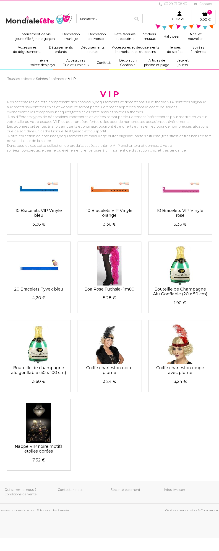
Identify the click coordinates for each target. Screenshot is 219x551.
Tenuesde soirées (175, 49)
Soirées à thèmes (50, 79)
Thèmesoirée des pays (42, 62)
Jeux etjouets (183, 62)
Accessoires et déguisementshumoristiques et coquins (135, 49)
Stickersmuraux (149, 36)
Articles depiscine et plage (156, 62)
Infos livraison (174, 490)
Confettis (104, 63)
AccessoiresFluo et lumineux (76, 62)
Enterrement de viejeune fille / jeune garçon (35, 36)
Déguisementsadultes (92, 49)
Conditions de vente (21, 494)
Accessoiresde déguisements (27, 49)
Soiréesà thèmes (198, 49)
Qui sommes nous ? (20, 490)
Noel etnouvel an (195, 36)
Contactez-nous (70, 490)
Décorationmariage (71, 36)
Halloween (172, 36)
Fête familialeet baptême (125, 36)
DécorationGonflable (128, 62)
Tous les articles (19, 79)
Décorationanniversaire (97, 36)
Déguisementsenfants (61, 49)
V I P (72, 79)
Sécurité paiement (125, 490)
